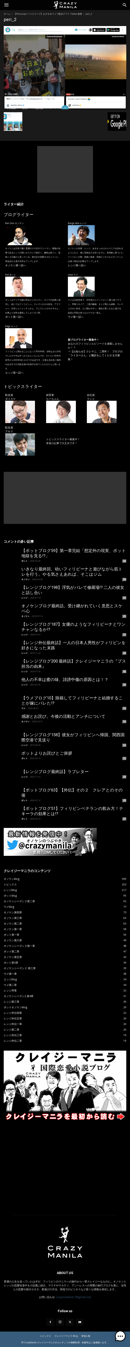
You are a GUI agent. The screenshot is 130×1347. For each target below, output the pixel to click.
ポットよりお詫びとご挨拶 (46, 753)
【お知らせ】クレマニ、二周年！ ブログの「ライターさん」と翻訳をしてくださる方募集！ (95, 355)
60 (124, 561)
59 (124, 579)
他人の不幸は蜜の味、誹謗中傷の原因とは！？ (64, 679)
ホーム (7, 13)
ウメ (23, 708)
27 (124, 819)
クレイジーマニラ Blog (66, 1336)
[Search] (125, 5)
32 (124, 745)
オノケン (25, 579)
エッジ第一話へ (14, 372)
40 (124, 653)
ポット (24, 560)
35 (124, 684)
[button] (6, 5)
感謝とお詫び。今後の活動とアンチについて (63, 716)
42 (124, 597)
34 (124, 708)
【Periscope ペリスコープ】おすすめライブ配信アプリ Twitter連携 (48, 13)
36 (124, 671)
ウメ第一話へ (76, 317)
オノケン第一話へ (15, 265)
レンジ (24, 597)
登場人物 (85, 1336)
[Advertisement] (65, 169)
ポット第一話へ (14, 317)
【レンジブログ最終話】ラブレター (55, 771)
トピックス (45, 1336)
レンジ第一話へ (77, 265)
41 (124, 616)
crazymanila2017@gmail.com (73, 1297)
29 (124, 776)
